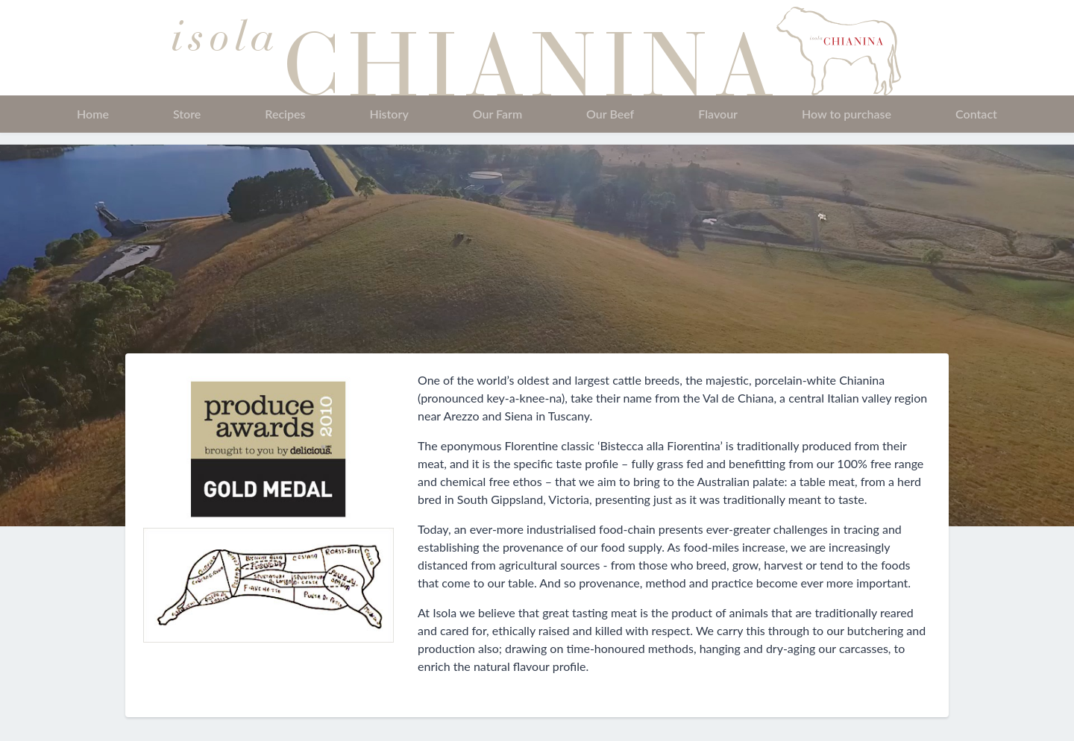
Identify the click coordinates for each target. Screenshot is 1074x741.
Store (187, 114)
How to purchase (846, 114)
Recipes (285, 114)
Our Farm (497, 114)
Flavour (718, 114)
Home (93, 114)
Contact (976, 114)
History (388, 114)
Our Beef (610, 114)
